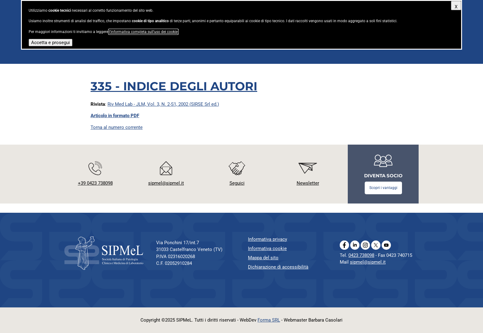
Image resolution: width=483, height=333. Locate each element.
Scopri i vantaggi (383, 188)
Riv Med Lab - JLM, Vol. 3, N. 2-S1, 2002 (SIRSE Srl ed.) (163, 104)
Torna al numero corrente (117, 127)
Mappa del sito (263, 258)
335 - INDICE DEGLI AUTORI (174, 86)
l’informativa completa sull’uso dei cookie (143, 32)
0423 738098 (361, 255)
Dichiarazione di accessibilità (278, 267)
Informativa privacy (267, 239)
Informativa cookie (267, 248)
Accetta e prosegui (50, 42)
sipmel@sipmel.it (368, 262)
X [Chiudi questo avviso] (456, 7)
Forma (269, 320)
